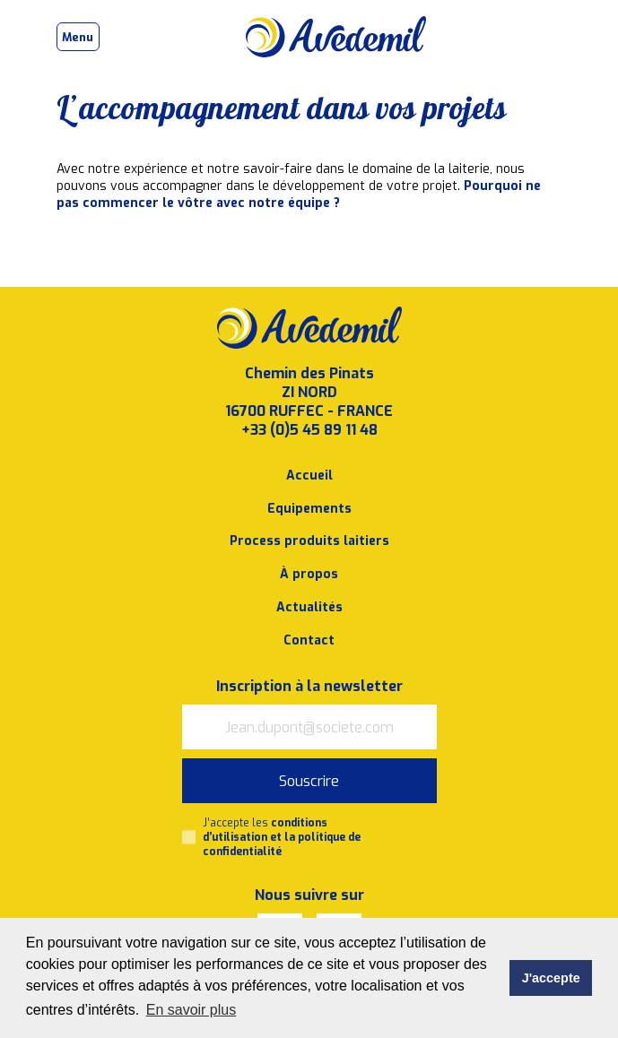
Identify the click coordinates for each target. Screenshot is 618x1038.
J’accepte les (282, 837)
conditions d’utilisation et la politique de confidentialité (282, 837)
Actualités (309, 607)
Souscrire (309, 781)
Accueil (309, 475)
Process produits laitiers (309, 540)
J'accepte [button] (551, 978)
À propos (309, 574)
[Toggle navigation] (78, 36)
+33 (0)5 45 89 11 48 (309, 429)
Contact (309, 640)
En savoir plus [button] (191, 1009)
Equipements (309, 508)
